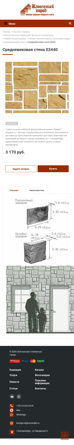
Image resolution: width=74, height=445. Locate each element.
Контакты (40, 388)
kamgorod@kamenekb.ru (27, 423)
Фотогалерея (42, 375)
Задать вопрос (21, 169)
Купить (53, 168)
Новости (14, 381)
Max (18, 410)
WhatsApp (21, 415)
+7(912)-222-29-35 (24, 406)
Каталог (39, 369)
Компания (15, 369)
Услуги (13, 375)
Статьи (14, 388)
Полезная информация (42, 382)
